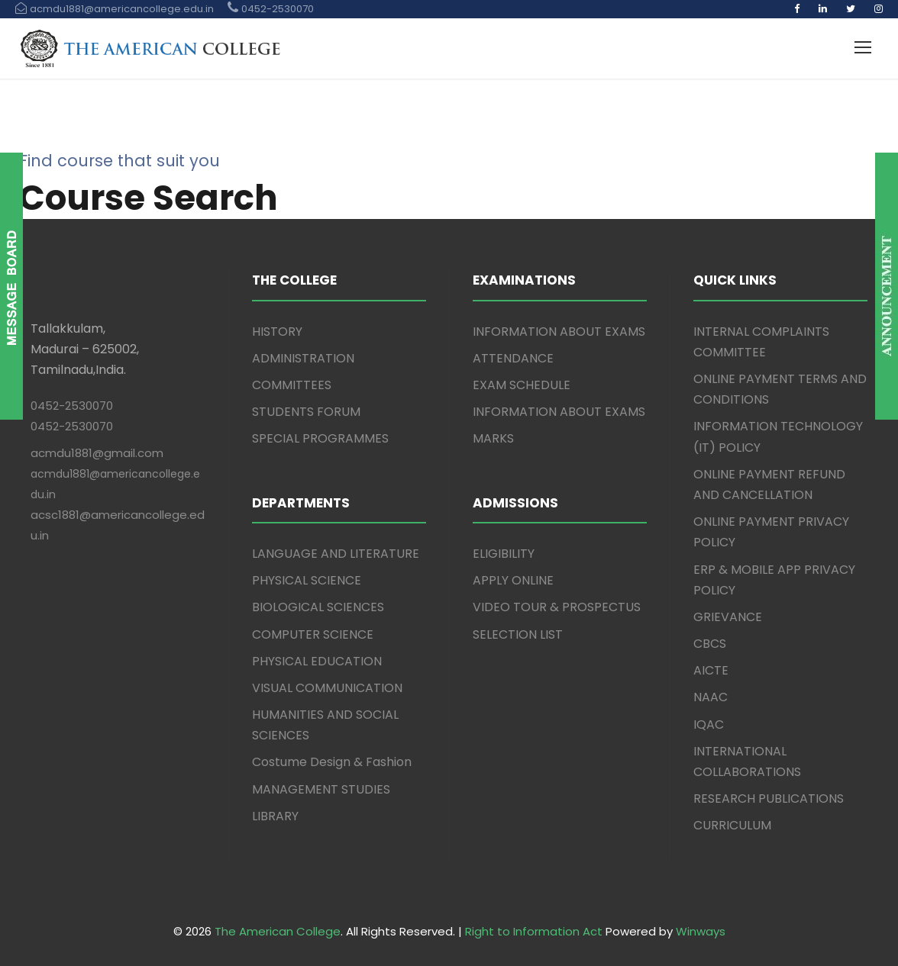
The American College (278, 931)
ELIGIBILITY (504, 553)
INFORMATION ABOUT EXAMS (559, 331)
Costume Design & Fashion (332, 762)
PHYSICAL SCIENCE (306, 580)
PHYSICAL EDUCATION (317, 661)
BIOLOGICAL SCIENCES (318, 607)
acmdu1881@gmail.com (97, 453)
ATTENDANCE (513, 358)
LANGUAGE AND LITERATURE (335, 553)
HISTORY (277, 331)
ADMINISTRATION (303, 358)
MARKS (493, 438)
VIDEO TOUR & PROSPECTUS (557, 607)
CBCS (709, 643)
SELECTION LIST (518, 634)
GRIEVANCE (727, 617)
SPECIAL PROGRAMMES (320, 438)
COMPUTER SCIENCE (312, 634)
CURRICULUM (732, 825)
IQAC (708, 724)
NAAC (710, 697)
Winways (700, 931)
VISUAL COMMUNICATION (327, 688)
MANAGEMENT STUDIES (321, 789)
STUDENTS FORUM (306, 411)
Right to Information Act (533, 931)
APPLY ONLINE (513, 580)
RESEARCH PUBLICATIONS (768, 798)
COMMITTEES (291, 385)
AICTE (710, 670)
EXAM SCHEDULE (521, 385)
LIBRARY (275, 816)
